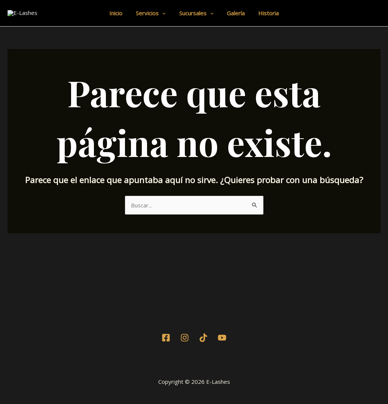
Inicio (120, 20)
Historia (264, 20)
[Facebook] (166, 352)
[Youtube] (222, 352)
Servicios (153, 20)
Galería (234, 20)
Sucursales (196, 20)
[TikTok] (203, 352)
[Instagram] (184, 352)
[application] (164, 20)
